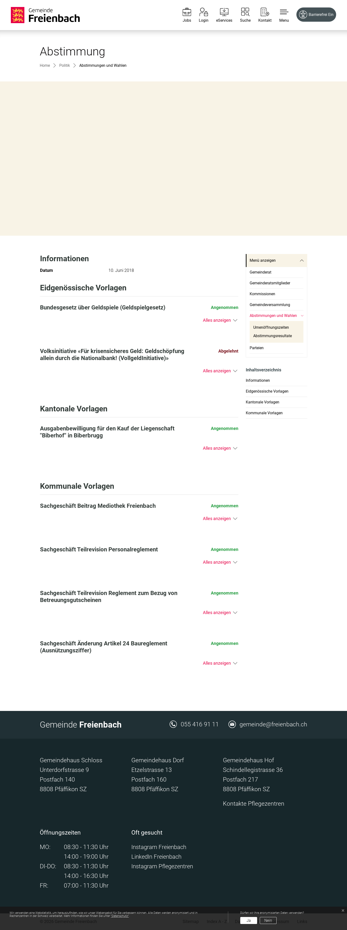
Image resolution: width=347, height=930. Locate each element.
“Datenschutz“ (120, 916)
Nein (268, 920)
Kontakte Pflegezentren (253, 803)
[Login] (200, 15)
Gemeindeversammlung (270, 304)
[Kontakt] (261, 15)
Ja (249, 920)
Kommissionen (262, 294)
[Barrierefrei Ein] (316, 14)
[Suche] (242, 15)
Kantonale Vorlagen (262, 402)
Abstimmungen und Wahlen (273, 317)
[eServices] (221, 15)
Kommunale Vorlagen (264, 413)
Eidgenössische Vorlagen (267, 391)
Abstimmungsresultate (272, 336)
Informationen (258, 380)
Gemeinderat (260, 272)
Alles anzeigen (217, 320)
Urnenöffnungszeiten (271, 327)
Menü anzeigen (263, 260)
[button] (280, 15)
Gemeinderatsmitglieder (270, 283)
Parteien (257, 348)
